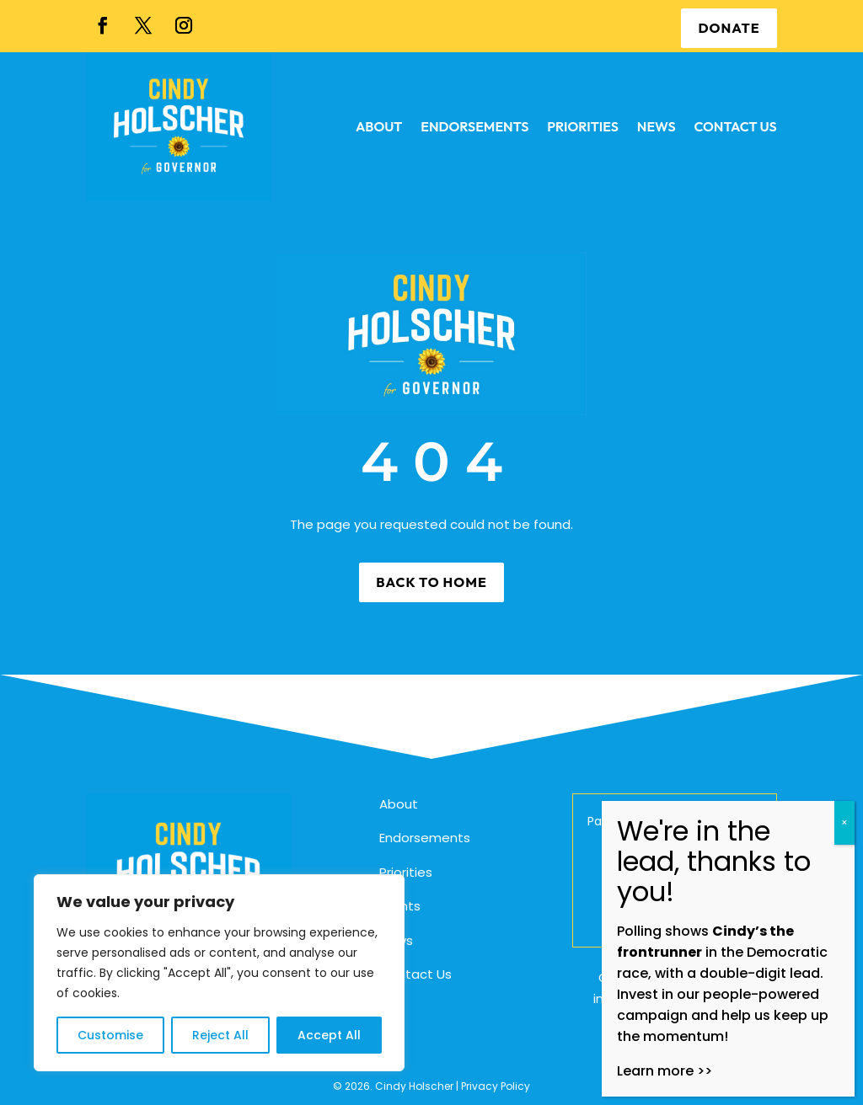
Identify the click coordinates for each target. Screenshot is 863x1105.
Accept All (329, 1035)
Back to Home (431, 582)
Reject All (220, 1035)
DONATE (728, 27)
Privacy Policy (495, 1086)
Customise (110, 1035)
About (398, 804)
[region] (219, 972)
